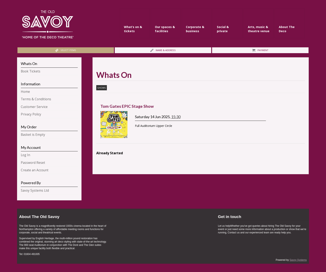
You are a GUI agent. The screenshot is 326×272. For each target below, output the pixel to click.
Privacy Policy (31, 114)
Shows (101, 87)
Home (25, 91)
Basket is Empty (33, 134)
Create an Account (34, 170)
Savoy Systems (298, 260)
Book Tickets (30, 71)
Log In (25, 155)
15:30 (175, 116)
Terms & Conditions (36, 99)
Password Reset (33, 163)
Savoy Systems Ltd (35, 190)
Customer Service (34, 107)
